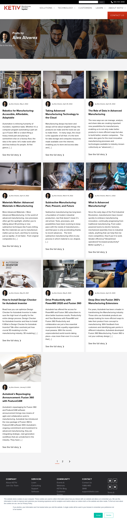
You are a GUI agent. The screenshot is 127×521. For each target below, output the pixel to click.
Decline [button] (108, 515)
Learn (33, 482)
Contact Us (87, 482)
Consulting (36, 485)
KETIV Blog (62, 488)
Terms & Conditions (112, 494)
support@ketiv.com (90, 491)
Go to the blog (6, 45)
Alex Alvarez (24, 37)
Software (35, 491)
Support (34, 488)
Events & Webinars (61, 484)
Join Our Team (12, 485)
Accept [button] (98, 515)
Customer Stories (61, 493)
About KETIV (11, 482)
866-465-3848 (118, 2)
